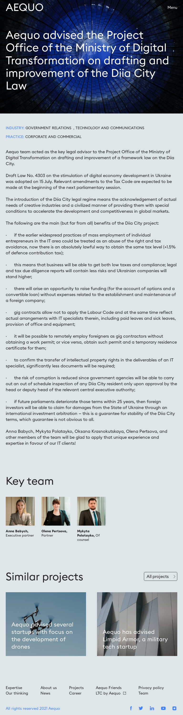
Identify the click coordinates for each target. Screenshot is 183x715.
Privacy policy (151, 687)
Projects (76, 687)
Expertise (14, 687)
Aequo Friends (109, 687)
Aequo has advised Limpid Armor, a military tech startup (135, 639)
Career (75, 693)
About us (49, 687)
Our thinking (17, 693)
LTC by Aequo (111, 693)
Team (143, 693)
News (45, 693)
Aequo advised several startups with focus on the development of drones (42, 635)
